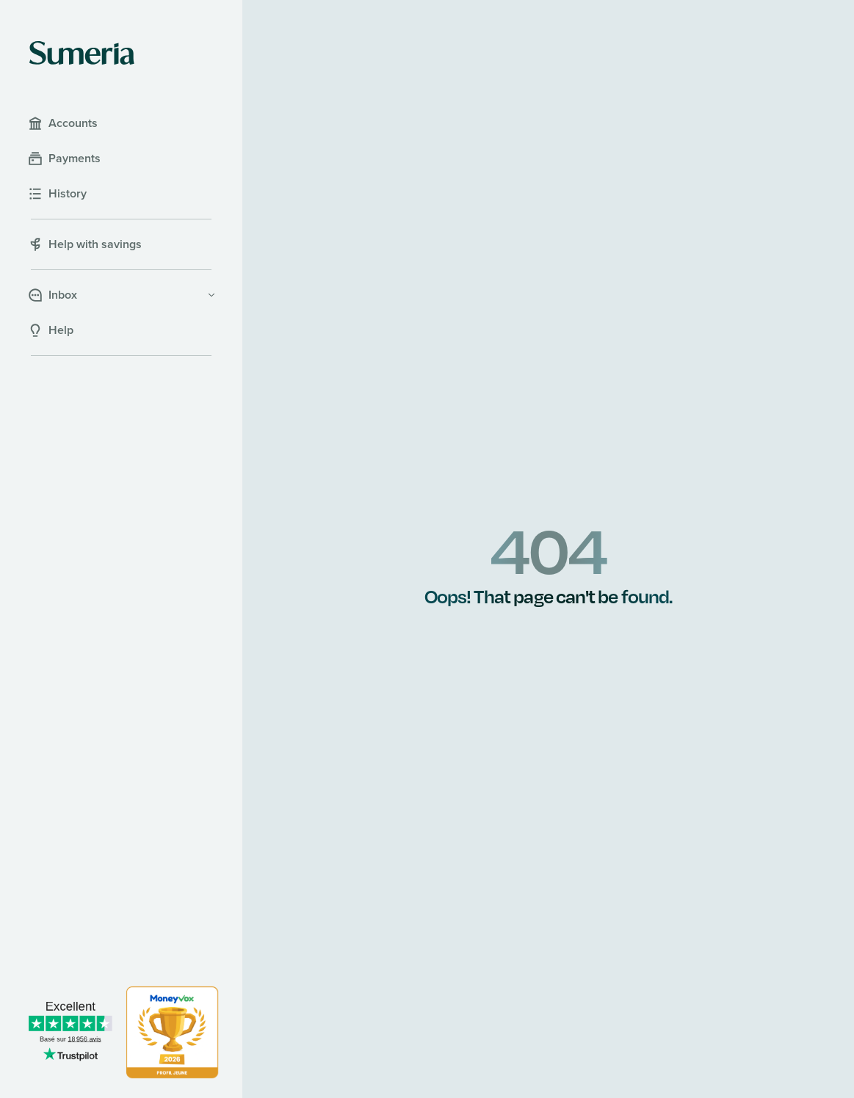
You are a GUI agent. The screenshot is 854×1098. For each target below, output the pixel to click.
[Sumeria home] (82, 53)
